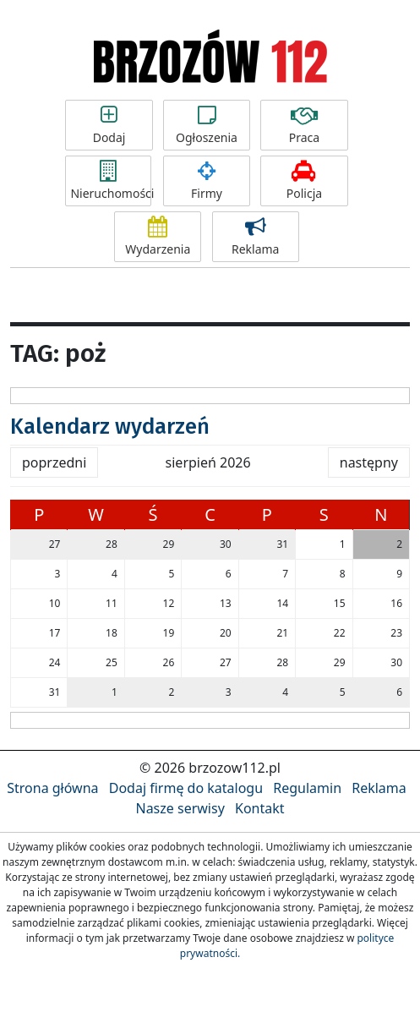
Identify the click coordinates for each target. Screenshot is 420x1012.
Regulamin (307, 788)
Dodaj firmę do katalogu (186, 788)
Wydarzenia (157, 236)
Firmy (206, 181)
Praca (303, 125)
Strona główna (52, 788)
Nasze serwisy (179, 808)
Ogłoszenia (206, 125)
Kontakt (260, 808)
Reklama (255, 236)
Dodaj (108, 125)
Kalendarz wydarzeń (110, 426)
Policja (303, 181)
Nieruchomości (110, 181)
